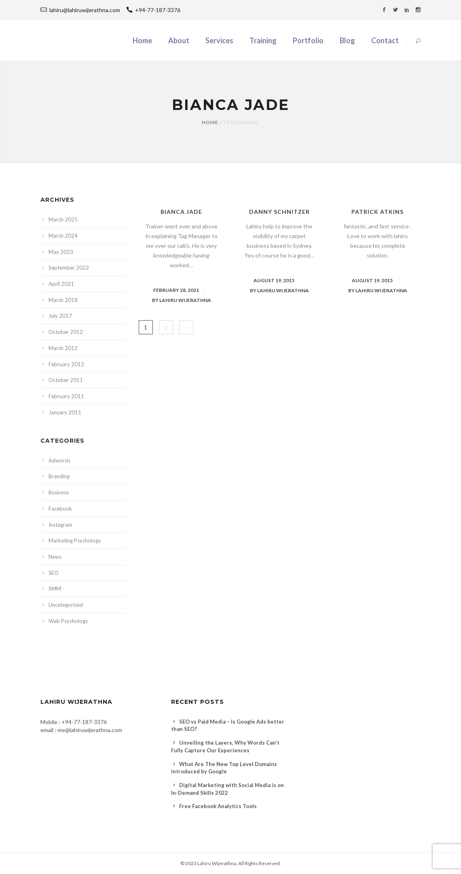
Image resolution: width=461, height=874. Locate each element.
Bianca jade (181, 211)
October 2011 (66, 380)
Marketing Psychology (75, 540)
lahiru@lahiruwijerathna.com (84, 9)
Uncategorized (66, 605)
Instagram (60, 524)
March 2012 (63, 348)
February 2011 (66, 396)
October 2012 (66, 332)
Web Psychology (68, 621)
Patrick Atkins (377, 211)
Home (210, 122)
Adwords (59, 460)
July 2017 (60, 315)
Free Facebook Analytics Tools (218, 806)
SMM (55, 588)
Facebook (60, 508)
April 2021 (61, 284)
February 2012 (66, 364)
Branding (59, 476)
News (55, 556)
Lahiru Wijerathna (216, 863)
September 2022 (69, 267)
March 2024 (63, 235)
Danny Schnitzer (279, 211)
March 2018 (63, 300)
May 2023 (61, 252)
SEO (54, 573)
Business (59, 492)
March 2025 (63, 219)
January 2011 (65, 412)
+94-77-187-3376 (153, 10)
